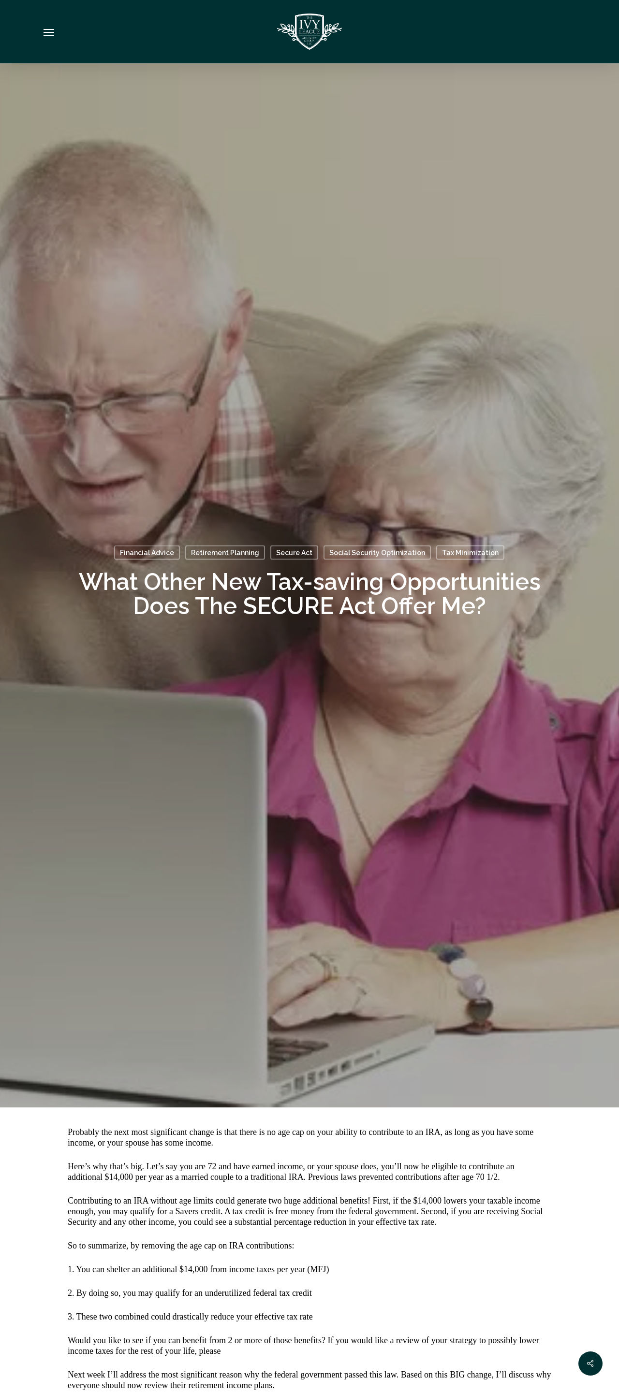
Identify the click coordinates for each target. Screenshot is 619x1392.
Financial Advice (147, 553)
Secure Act (294, 553)
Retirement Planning (225, 553)
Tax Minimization (470, 553)
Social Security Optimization (377, 553)
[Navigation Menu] (49, 32)
